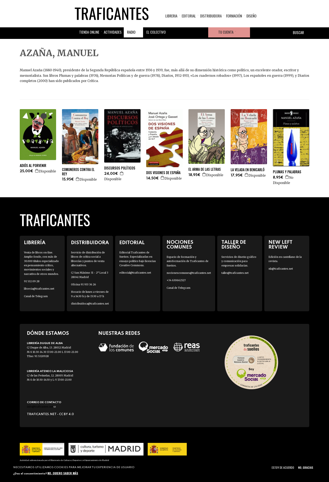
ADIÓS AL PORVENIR (33, 165)
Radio (131, 32)
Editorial (189, 16)
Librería (34, 242)
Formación (234, 16)
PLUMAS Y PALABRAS (287, 172)
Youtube (203, 32)
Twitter (183, 32)
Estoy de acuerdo (283, 467)
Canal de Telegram (36, 296)
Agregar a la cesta (37, 171)
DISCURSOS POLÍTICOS (119, 168)
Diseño (251, 16)
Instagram (193, 32)
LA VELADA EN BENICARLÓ (248, 170)
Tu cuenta (225, 32)
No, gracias (305, 467)
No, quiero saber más (62, 473)
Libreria (171, 16)
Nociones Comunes (180, 245)
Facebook (173, 32)
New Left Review (280, 245)
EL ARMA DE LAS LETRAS (204, 169)
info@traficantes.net (41, 406)
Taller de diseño (233, 245)
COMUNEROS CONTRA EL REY (78, 171)
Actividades (113, 32)
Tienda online (89, 32)
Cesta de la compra (243, 32)
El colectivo (156, 32)
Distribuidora (211, 16)
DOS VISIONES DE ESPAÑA (163, 173)
